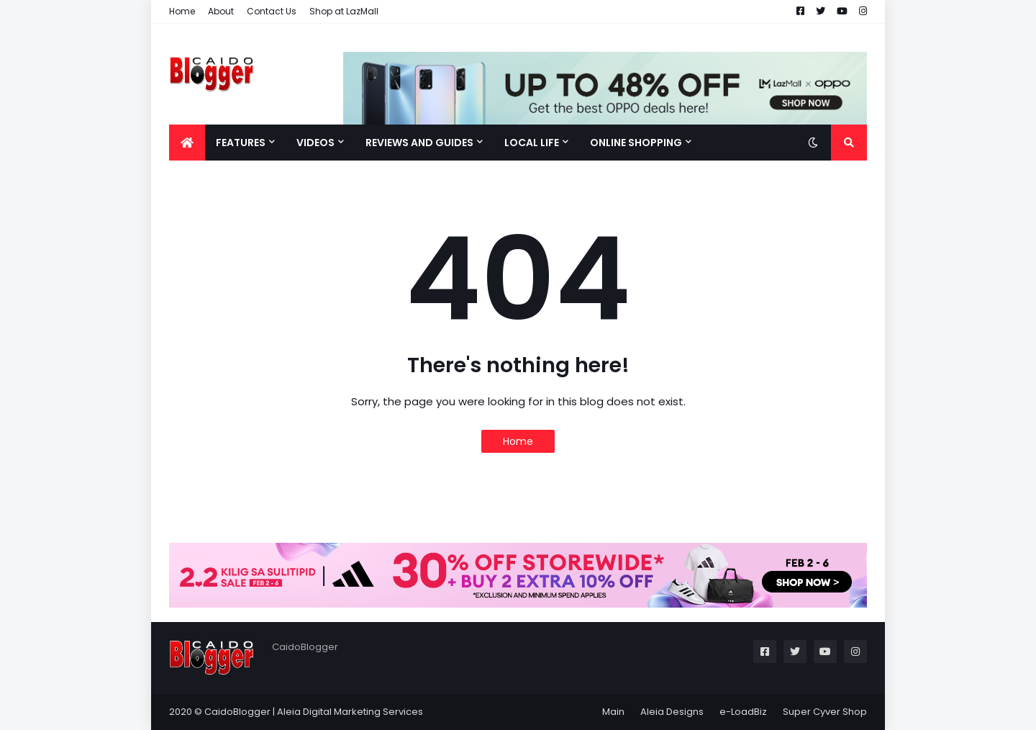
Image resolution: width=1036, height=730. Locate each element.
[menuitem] (187, 143)
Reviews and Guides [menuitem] (419, 142)
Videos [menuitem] (315, 142)
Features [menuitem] (240, 142)
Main (613, 711)
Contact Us (271, 11)
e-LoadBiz (743, 711)
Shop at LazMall (343, 11)
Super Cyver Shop (825, 711)
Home (182, 11)
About (221, 11)
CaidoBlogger (237, 711)
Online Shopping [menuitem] (636, 142)
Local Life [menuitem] (531, 142)
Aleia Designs (672, 711)
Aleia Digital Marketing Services (350, 711)
